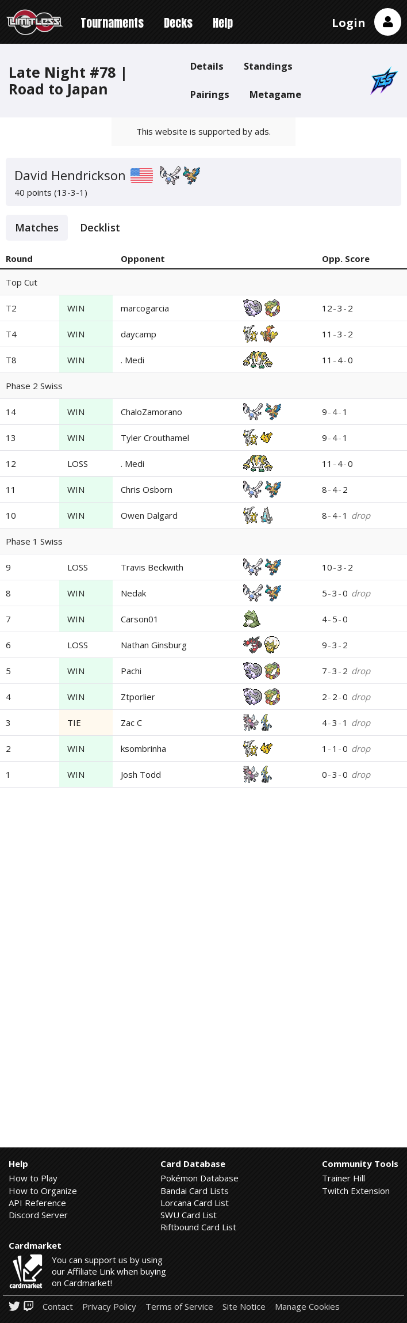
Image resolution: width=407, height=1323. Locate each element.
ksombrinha (143, 748)
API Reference (37, 1202)
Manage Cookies (307, 1306)
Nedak (133, 593)
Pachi (131, 670)
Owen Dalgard (149, 515)
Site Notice (244, 1306)
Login (349, 23)
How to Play (33, 1178)
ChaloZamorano (151, 411)
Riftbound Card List (198, 1227)
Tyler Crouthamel (155, 437)
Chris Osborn (146, 489)
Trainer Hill (343, 1178)
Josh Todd (141, 774)
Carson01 (140, 619)
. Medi (132, 360)
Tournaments (112, 23)
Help (223, 23)
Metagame (275, 94)
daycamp (138, 334)
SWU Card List (188, 1215)
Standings (268, 66)
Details (207, 66)
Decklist (100, 227)
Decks (178, 23)
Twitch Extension (356, 1190)
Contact (58, 1306)
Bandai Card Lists (194, 1190)
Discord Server (38, 1215)
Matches (37, 227)
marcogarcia (145, 308)
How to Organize (43, 1190)
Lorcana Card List (194, 1202)
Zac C (131, 722)
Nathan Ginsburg (154, 645)
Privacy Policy (109, 1306)
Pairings (209, 94)
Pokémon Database (199, 1178)
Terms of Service (179, 1306)
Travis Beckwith (152, 567)
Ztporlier (138, 696)
